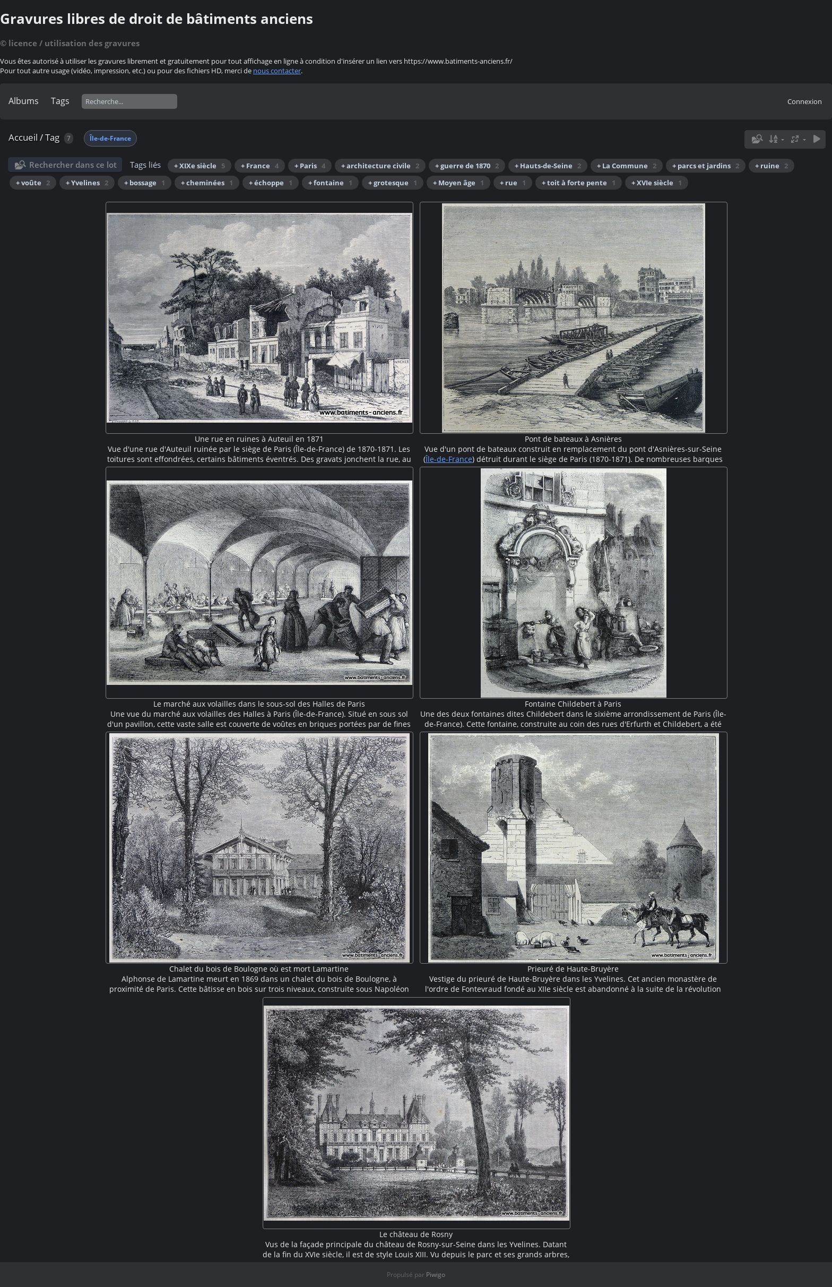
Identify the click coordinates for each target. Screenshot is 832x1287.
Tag (52, 137)
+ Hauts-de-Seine (548, 165)
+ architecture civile (380, 165)
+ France (260, 165)
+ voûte (33, 182)
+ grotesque (392, 182)
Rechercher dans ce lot (73, 164)
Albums (23, 101)
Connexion (804, 101)
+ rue (513, 182)
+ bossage (144, 182)
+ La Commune (626, 165)
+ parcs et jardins (705, 165)
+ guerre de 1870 (467, 165)
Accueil (23, 137)
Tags (60, 101)
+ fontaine (330, 182)
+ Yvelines (87, 182)
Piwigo (435, 1274)
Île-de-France (110, 138)
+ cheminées (207, 182)
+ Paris (309, 165)
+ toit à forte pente (579, 182)
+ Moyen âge (458, 182)
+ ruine (771, 165)
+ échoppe (270, 182)
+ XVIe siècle (656, 182)
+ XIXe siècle (199, 165)
